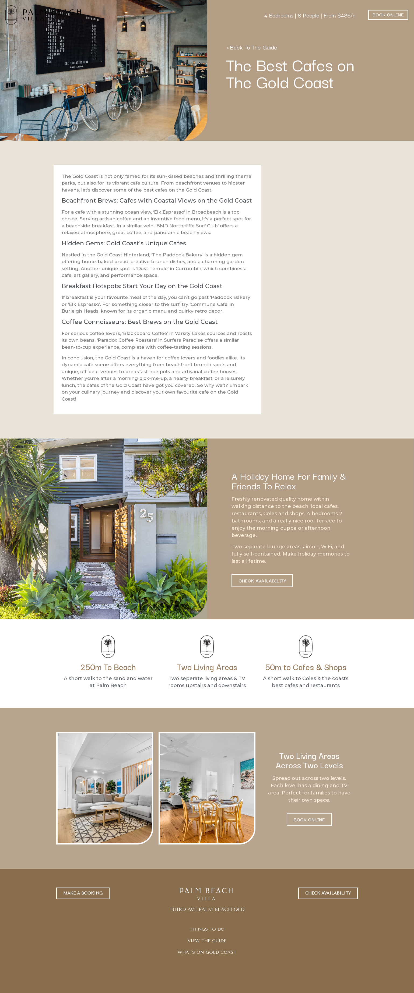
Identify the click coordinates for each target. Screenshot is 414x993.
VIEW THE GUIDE (207, 940)
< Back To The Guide (251, 47)
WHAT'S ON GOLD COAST (207, 952)
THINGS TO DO (207, 929)
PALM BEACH (52, 12)
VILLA (33, 19)
